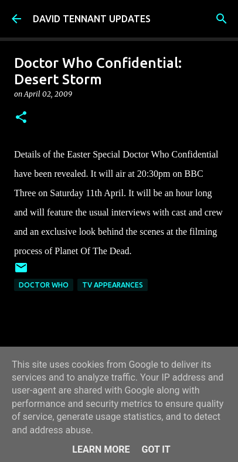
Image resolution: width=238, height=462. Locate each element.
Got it (155, 449)
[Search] (222, 19)
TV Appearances (112, 285)
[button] (21, 118)
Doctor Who (44, 285)
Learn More (101, 449)
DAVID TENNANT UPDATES (92, 18)
